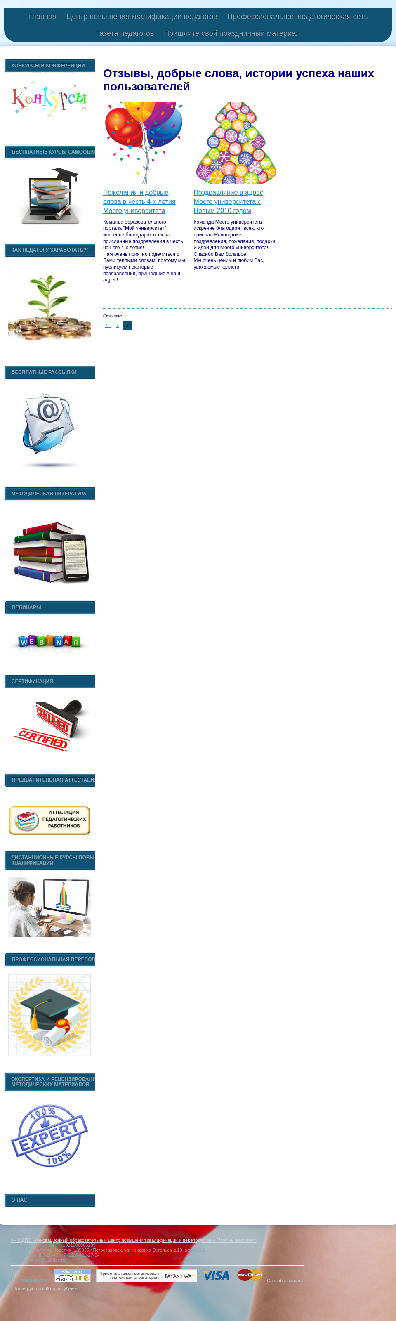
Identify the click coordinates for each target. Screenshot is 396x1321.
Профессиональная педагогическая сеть (297, 16)
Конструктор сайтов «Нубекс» (46, 1288)
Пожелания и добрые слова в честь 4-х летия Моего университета (139, 202)
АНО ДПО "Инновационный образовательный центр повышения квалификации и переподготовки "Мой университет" (133, 1240)
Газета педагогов (125, 33)
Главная (42, 16)
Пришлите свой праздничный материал (232, 33)
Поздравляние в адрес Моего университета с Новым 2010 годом (229, 202)
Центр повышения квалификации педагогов (141, 16)
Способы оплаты (284, 1280)
